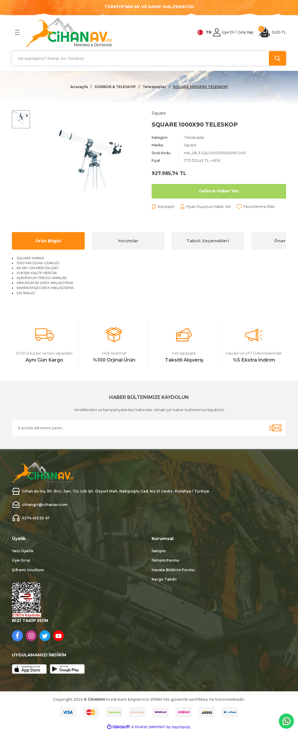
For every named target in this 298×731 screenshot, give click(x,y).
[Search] (149, 58)
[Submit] (275, 428)
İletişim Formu (165, 560)
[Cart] (273, 32)
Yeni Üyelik (22, 551)
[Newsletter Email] (149, 428)
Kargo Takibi (164, 579)
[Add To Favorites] (257, 207)
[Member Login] (217, 32)
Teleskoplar (195, 138)
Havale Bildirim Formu (173, 570)
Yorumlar (128, 240)
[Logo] (69, 32)
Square (190, 145)
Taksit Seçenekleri (208, 240)
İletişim (159, 551)
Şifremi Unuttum (28, 570)
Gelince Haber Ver (218, 191)
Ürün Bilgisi (48, 240)
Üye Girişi (21, 560)
